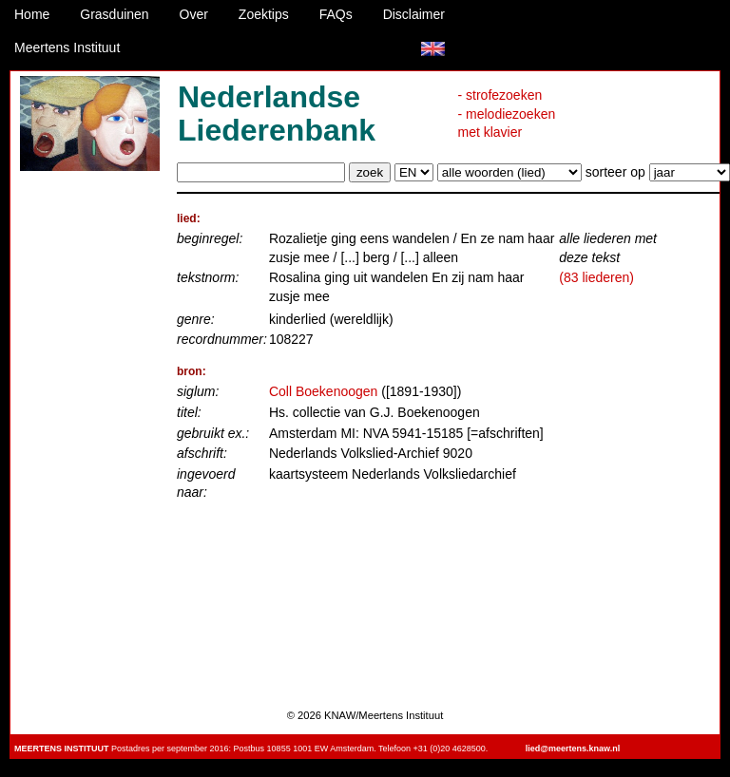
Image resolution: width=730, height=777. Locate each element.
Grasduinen (114, 14)
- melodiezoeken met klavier (507, 123)
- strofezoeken (500, 95)
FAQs (336, 14)
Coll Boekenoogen (323, 391)
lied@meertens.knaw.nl (573, 748)
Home (31, 14)
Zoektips (264, 14)
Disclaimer (414, 14)
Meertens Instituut (67, 47)
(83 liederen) (596, 277)
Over (194, 14)
